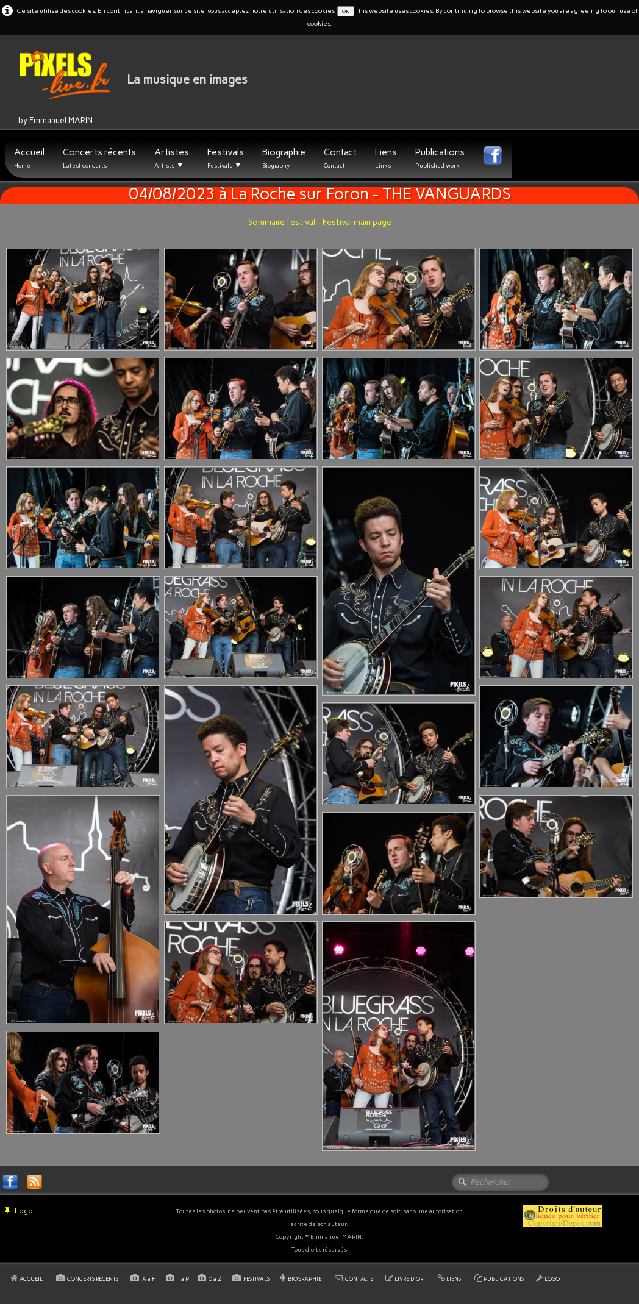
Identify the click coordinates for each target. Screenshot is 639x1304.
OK (345, 11)
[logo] (124, 88)
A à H (149, 1278)
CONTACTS (359, 1278)
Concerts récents (99, 158)
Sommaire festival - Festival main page (319, 222)
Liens (386, 158)
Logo (19, 1210)
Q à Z (216, 1278)
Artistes (171, 158)
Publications (440, 158)
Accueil (29, 158)
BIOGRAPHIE (304, 1278)
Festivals (225, 158)
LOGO (552, 1278)
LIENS (453, 1278)
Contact (340, 158)
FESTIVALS (256, 1278)
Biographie (283, 158)
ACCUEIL (32, 1278)
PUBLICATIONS (504, 1278)
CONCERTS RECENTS (92, 1278)
